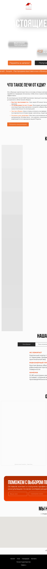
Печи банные (26, 344)
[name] (17, 494)
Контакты (33, 558)
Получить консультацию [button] (18, 124)
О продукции (25, 558)
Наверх (23, 565)
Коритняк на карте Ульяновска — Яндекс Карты (23, 464)
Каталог (13, 558)
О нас (18, 558)
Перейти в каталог (20, 63)
